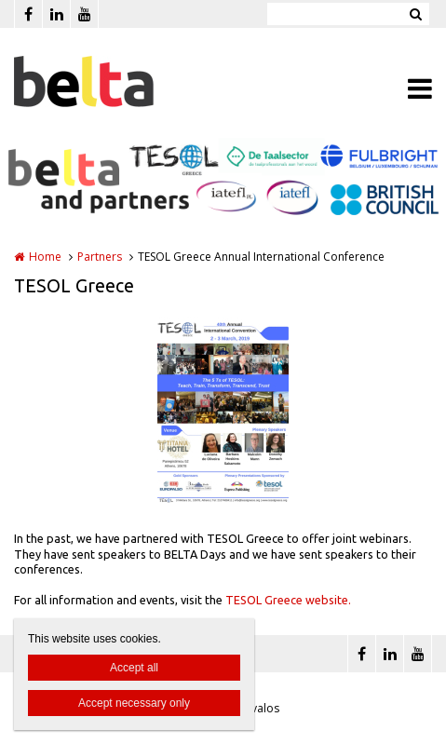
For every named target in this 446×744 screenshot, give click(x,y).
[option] (223, 410)
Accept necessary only (134, 703)
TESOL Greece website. (288, 599)
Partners (99, 256)
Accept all (134, 667)
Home (45, 256)
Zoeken (415, 14)
